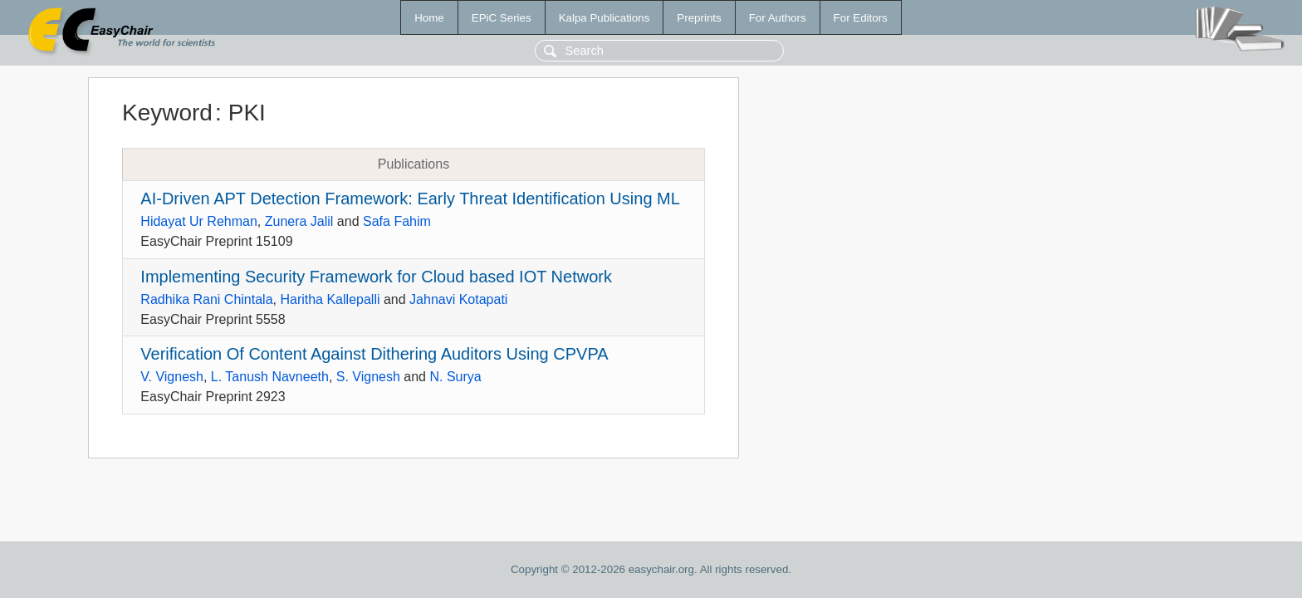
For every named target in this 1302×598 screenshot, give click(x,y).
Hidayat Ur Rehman (198, 221)
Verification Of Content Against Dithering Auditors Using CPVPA (374, 354)
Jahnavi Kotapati (458, 299)
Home (429, 18)
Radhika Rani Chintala (206, 299)
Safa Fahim (397, 221)
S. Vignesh (368, 377)
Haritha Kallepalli (329, 299)
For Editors (861, 18)
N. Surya (455, 377)
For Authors (777, 18)
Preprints (699, 18)
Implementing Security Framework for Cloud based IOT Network (376, 276)
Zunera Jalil (299, 221)
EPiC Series (501, 18)
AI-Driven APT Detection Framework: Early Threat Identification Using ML (410, 198)
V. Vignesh (171, 377)
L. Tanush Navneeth (270, 377)
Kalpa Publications (604, 18)
